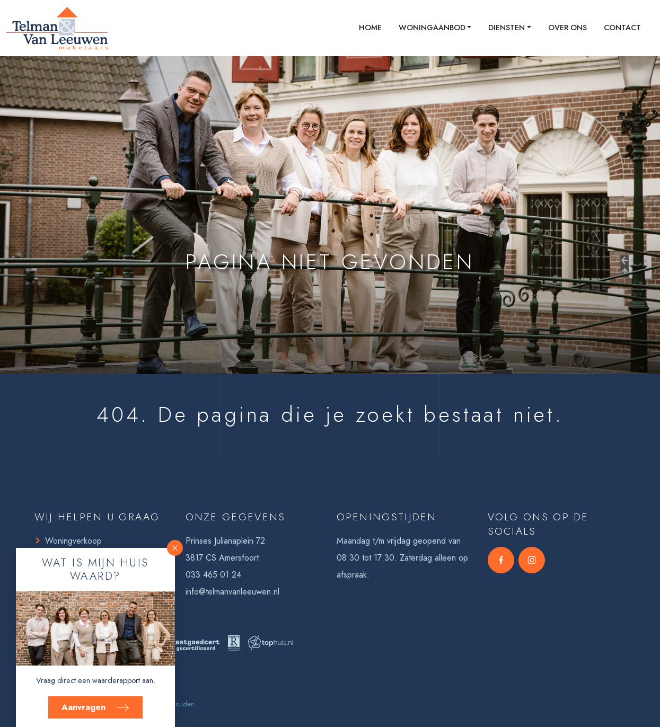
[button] (175, 548)
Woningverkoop (73, 541)
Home (370, 27)
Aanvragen (95, 707)
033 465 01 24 (213, 575)
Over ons (567, 27)
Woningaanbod (432, 27)
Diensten (506, 27)
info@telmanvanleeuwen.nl (232, 592)
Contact (622, 27)
